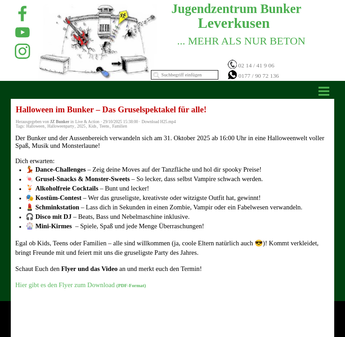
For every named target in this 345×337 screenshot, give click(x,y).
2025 (81, 126)
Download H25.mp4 (159, 122)
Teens (104, 126)
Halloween (35, 126)
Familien (119, 126)
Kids (92, 126)
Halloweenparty (60, 126)
